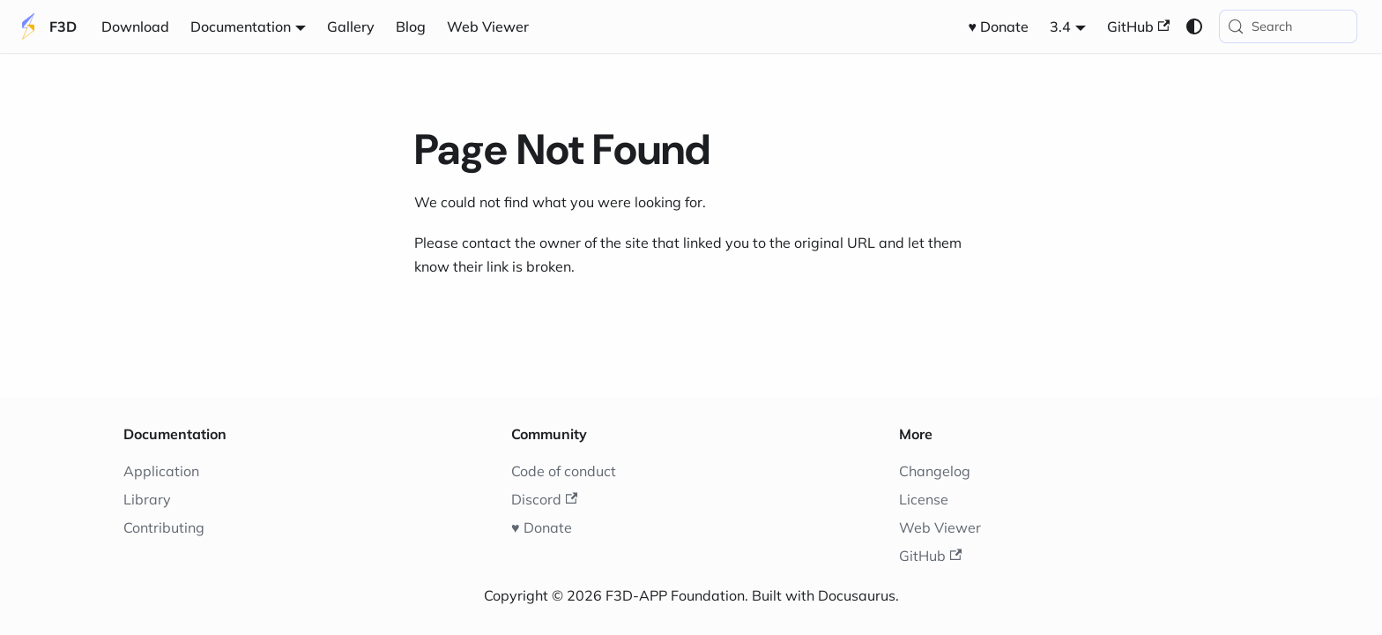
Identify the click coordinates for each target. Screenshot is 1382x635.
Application (161, 471)
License (923, 499)
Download (135, 26)
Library (147, 499)
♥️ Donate (999, 26)
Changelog (934, 471)
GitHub (1138, 26)
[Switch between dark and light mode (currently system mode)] (1194, 26)
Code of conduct (563, 471)
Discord (544, 499)
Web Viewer (488, 26)
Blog (411, 26)
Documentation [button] (240, 26)
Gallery (351, 26)
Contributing (163, 527)
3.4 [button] (1060, 26)
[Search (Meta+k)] (1288, 26)
